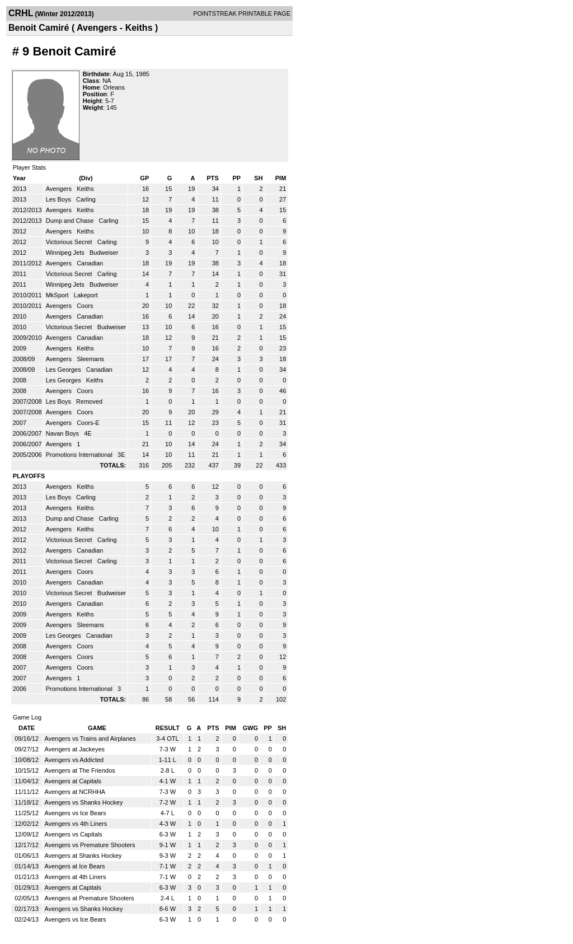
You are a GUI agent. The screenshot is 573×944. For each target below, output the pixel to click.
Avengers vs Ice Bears (75, 813)
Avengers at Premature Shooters (89, 898)
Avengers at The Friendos (80, 770)
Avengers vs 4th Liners (76, 823)
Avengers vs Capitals (73, 834)
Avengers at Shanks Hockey (83, 855)
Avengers (59, 188)
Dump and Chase (71, 220)
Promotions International (80, 454)
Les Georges (64, 369)
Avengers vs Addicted (74, 759)
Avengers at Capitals (73, 781)
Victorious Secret (70, 242)
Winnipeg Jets (66, 252)
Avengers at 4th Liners (75, 876)
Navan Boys (63, 433)
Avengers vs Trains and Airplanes (90, 738)
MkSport (58, 295)
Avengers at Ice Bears (75, 866)
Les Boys (59, 199)
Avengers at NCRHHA (75, 791)
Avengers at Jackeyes (75, 749)
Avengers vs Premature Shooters (90, 845)
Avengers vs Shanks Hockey (84, 802)
